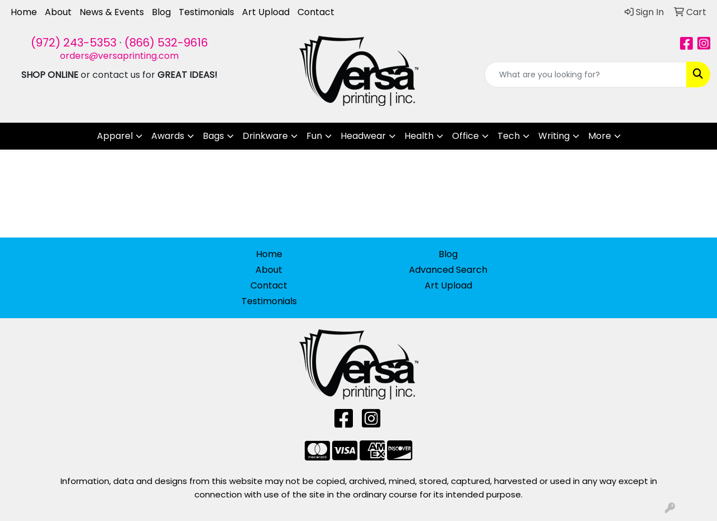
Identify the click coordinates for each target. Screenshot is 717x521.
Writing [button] (554, 135)
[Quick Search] (586, 74)
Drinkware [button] (265, 135)
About (58, 12)
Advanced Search (448, 269)
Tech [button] (508, 135)
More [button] (599, 135)
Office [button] (465, 135)
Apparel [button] (115, 135)
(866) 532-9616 (166, 42)
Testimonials (206, 12)
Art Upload (266, 12)
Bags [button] (213, 135)
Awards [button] (167, 135)
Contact (315, 12)
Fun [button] (314, 135)
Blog (161, 12)
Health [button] (419, 135)
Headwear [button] (363, 135)
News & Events (112, 12)
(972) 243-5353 (74, 42)
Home (24, 12)
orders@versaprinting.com (119, 55)
